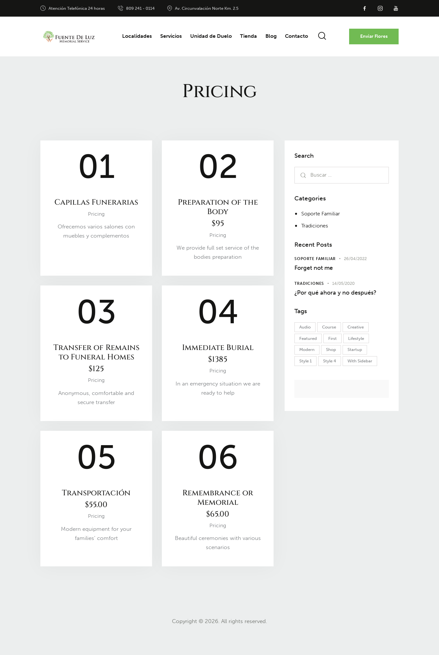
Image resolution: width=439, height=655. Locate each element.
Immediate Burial (217, 358)
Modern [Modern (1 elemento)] (308, 365)
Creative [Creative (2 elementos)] (362, 341)
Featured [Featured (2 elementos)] (309, 353)
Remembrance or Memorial (217, 523)
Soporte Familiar (322, 213)
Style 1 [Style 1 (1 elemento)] (307, 377)
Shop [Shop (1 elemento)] (335, 365)
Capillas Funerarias (96, 208)
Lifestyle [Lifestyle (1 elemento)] (363, 353)
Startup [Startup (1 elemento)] (361, 365)
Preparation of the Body (217, 215)
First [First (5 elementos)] (336, 353)
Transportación (96, 518)
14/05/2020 (343, 285)
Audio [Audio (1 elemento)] (306, 341)
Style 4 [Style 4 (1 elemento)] (333, 377)
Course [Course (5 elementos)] (333, 341)
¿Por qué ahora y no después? (326, 300)
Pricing (96, 225)
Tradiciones (315, 225)
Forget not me (317, 269)
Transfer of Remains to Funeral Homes (96, 369)
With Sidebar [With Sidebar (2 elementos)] (366, 377)
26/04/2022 (355, 258)
